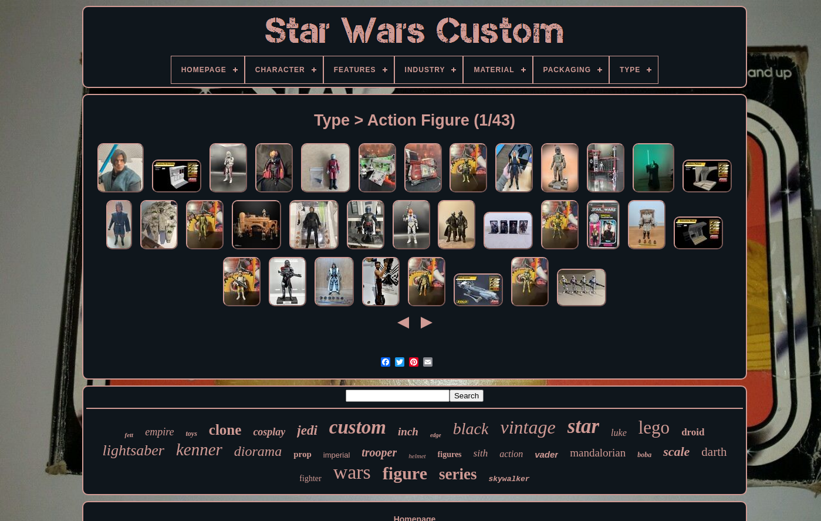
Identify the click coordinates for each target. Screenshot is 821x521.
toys (191, 433)
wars (352, 472)
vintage (527, 427)
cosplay (269, 432)
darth (714, 452)
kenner (199, 449)
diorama (258, 451)
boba (644, 455)
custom (357, 427)
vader (546, 454)
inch (408, 431)
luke (619, 433)
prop (302, 454)
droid (692, 432)
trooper (379, 452)
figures (450, 454)
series (458, 474)
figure (405, 473)
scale (676, 451)
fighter (310, 478)
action (511, 454)
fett (128, 434)
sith (481, 453)
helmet (416, 455)
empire (159, 432)
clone (225, 430)
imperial (336, 455)
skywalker (508, 479)
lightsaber (133, 450)
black (471, 428)
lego (654, 427)
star (583, 426)
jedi (307, 430)
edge (435, 435)
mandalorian (598, 452)
